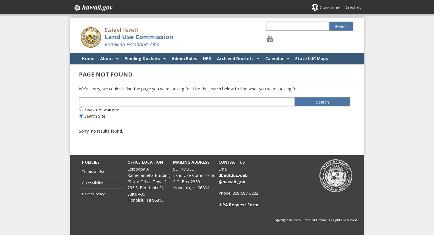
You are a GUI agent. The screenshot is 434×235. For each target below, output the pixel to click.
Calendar (274, 58)
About (106, 58)
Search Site (94, 116)
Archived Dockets (235, 58)
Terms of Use (93, 171)
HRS (207, 58)
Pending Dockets (142, 58)
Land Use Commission (139, 37)
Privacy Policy (93, 193)
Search (341, 26)
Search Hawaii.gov (101, 109)
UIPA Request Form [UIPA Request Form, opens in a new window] (238, 204)
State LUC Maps (311, 58)
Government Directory (340, 7)
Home (88, 58)
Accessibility (92, 182)
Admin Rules (184, 58)
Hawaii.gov (93, 7)
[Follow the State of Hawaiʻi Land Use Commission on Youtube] (270, 38)
